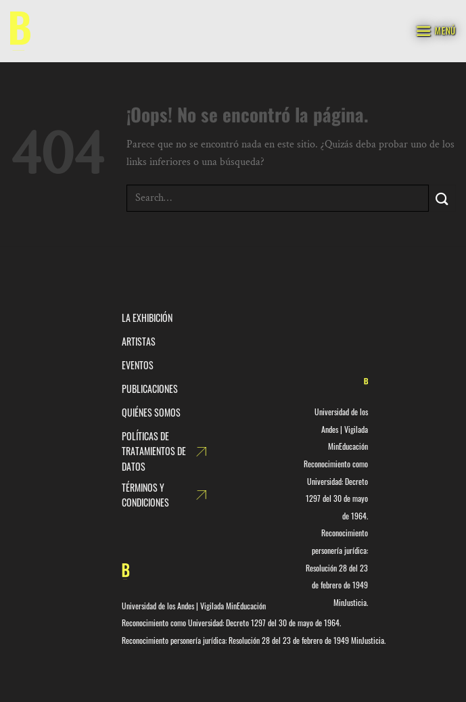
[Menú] (435, 30)
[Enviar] (442, 198)
